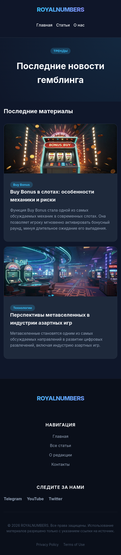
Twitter (55, 498)
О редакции (60, 454)
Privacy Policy (47, 545)
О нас (79, 25)
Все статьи (60, 445)
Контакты (60, 464)
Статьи (63, 25)
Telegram (13, 498)
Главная (45, 25)
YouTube (35, 498)
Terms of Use (74, 545)
